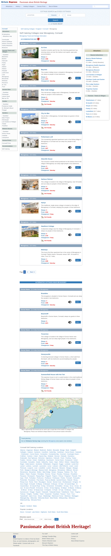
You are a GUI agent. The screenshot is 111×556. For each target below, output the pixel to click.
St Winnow (67, 490)
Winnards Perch (36, 500)
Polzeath (74, 476)
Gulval (75, 460)
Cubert (36, 456)
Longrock (30, 468)
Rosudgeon (42, 482)
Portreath (69, 478)
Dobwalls (63, 456)
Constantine (44, 454)
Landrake (67, 464)
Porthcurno (40, 478)
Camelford (45, 452)
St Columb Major (70, 484)
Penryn (53, 474)
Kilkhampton (47, 464)
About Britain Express (77, 541)
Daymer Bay (43, 456)
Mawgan (68, 468)
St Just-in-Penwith (29, 488)
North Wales (52, 512)
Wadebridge (47, 496)
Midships (44, 250)
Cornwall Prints (6, 143)
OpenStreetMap (74, 427)
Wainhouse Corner (57, 496)
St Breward (46, 484)
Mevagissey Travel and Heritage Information (33, 36)
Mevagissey (52, 441)
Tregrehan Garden (92, 89)
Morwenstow (24, 472)
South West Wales (62, 512)
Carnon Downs (69, 452)
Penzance (23, 476)
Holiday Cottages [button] (29, 6)
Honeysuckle (45, 354)
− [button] (21, 402)
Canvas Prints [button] (42, 6)
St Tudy (61, 490)
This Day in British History (50, 545)
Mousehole (32, 472)
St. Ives (4, 84)
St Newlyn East (38, 490)
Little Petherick (63, 466)
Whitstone (72, 498)
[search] (100, 6)
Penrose (47, 474)
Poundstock (31, 480)
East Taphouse (32, 458)
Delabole (50, 456)
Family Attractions (7, 45)
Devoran (57, 456)
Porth (26, 478)
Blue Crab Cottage (47, 90)
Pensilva (59, 474)
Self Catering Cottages (28, 29)
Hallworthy (45, 462)
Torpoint (38, 492)
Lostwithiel (42, 468)
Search (55, 20)
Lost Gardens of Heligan (9, 122)
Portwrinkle (23, 480)
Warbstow (67, 496)
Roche (31, 482)
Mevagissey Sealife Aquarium (95, 65)
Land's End (5, 72)
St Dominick (50, 486)
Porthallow (32, 478)
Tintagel (32, 492)
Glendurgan (5, 120)
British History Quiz (48, 538)
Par (72, 472)
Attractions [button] (9, 6)
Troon (68, 494)
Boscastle (56, 450)
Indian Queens (29, 464)
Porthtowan (56, 478)
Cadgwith (73, 450)
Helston (67, 462)
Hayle (56, 462)
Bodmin (49, 450)
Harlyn (43, 203)
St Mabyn (64, 488)
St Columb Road (35, 486)
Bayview (44, 69)
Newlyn (54, 472)
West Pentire (54, 498)
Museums (5, 47)
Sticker (74, 490)
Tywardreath (24, 496)
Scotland (29, 506)
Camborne (37, 452)
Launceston (42, 466)
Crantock (29, 456)
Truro (73, 494)
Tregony (77, 492)
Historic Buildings (7, 41)
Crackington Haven (73, 454)
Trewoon (63, 494)
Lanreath (35, 466)
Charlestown (25, 454)
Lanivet (22, 466)
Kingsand (55, 464)
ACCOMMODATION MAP (29, 39)
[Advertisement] (9, 176)
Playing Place (40, 476)
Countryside (5, 39)
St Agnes (75, 482)
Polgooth (48, 476)
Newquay (60, 472)
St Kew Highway (55, 488)
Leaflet (68, 427)
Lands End (75, 464)
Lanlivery (28, 466)
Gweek (38, 462)
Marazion (62, 468)
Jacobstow (39, 464)
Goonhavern (50, 460)
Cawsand (78, 452)
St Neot (30, 490)
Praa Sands (40, 480)
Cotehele (4, 135)
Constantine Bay (54, 454)
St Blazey (39, 484)
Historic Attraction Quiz (49, 541)
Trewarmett (48, 494)
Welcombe (33, 498)
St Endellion (58, 486)
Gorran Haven (59, 460)
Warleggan (75, 496)
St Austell (32, 484)
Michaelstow (61, 470)
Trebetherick (65, 492)
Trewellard (56, 494)
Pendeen (33, 474)
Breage (62, 450)
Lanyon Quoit (6, 96)
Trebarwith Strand (54, 492)
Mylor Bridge (46, 472)
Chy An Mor (45, 113)
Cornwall (45, 29)
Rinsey (76, 480)
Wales (35, 506)
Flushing (68, 458)
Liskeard (55, 466)
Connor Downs (34, 454)
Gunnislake (23, 462)
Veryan (40, 496)
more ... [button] (78, 58)
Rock (36, 482)
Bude (67, 450)
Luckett (48, 468)
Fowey (74, 458)
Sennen (49, 482)
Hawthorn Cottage (47, 226)
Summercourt (24, 492)
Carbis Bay (52, 452)
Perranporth (31, 476)
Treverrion (45, 334)
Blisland (36, 450)
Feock (62, 458)
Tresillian (35, 494)
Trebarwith (45, 492)
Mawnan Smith (43, 470)
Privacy (73, 538)
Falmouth (56, 458)
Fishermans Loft (47, 137)
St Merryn (78, 488)
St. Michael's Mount (7, 108)
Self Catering (6, 149)
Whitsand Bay (63, 498)
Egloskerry (49, 458)
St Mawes (71, 488)
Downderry (71, 456)
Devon (22, 512)
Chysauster (5, 94)
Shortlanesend (66, 482)
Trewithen (5, 125)
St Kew (46, 488)
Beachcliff (44, 314)
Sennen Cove (57, 482)
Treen (72, 492)
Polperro (54, 476)
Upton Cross (33, 496)
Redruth (69, 480)
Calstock (30, 452)
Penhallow (41, 474)
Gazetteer (5, 54)
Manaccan (55, 468)
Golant (35, 460)
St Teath (54, 490)
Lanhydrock (5, 137)
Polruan (61, 476)
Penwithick (74, 474)
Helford (61, 462)
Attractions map (7, 36)
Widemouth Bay (25, 500)
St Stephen (47, 490)
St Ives (77, 486)
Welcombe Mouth (43, 498)
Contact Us (74, 536)
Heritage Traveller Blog (49, 536)
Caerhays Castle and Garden (95, 79)
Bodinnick (43, 450)
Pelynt (28, 474)
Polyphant (68, 476)
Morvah (75, 470)
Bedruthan (5, 56)
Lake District (36, 512)
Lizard (71, 466)
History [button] (18, 6)
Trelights (29, 494)
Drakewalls (23, 458)
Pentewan (66, 474)
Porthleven (48, 478)
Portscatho (76, 478)
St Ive (71, 486)
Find (21, 519)
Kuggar (61, 464)
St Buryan (54, 484)
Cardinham (60, 452)
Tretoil (41, 494)
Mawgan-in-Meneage (31, 470)
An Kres (44, 47)
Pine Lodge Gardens (92, 84)
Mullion (39, 472)
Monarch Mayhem (47, 543)
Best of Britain (53, 6)
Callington (23, 452)
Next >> (32, 272)
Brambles (44, 293)
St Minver (24, 490)
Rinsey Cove (24, 482)
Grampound (68, 460)
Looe (35, 468)
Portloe (63, 478)
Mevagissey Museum (93, 70)
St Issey (66, 486)
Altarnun (22, 450)
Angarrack (29, 450)
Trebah (4, 124)
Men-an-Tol (5, 98)
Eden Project (5, 118)
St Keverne (39, 488)
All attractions (6, 34)
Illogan (22, 464)
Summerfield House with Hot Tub (53, 374)
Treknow (22, 494)
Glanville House (46, 159)
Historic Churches (7, 43)
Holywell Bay (74, 462)
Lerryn (49, 466)
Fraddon (22, 460)
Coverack (63, 454)
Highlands (44, 512)
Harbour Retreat (47, 179)
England (38, 29)
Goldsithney (41, 460)
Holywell (4, 70)
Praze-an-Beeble (50, 480)
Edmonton (41, 458)
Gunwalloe (31, 462)
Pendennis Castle (7, 106)
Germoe (29, 460)
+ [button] (21, 400)
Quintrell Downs (61, 480)
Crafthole (23, 456)
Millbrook (69, 470)
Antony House (6, 133)
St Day (43, 486)
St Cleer (61, 484)
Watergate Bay (24, 498)
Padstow (66, 472)
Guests (54, 15)
